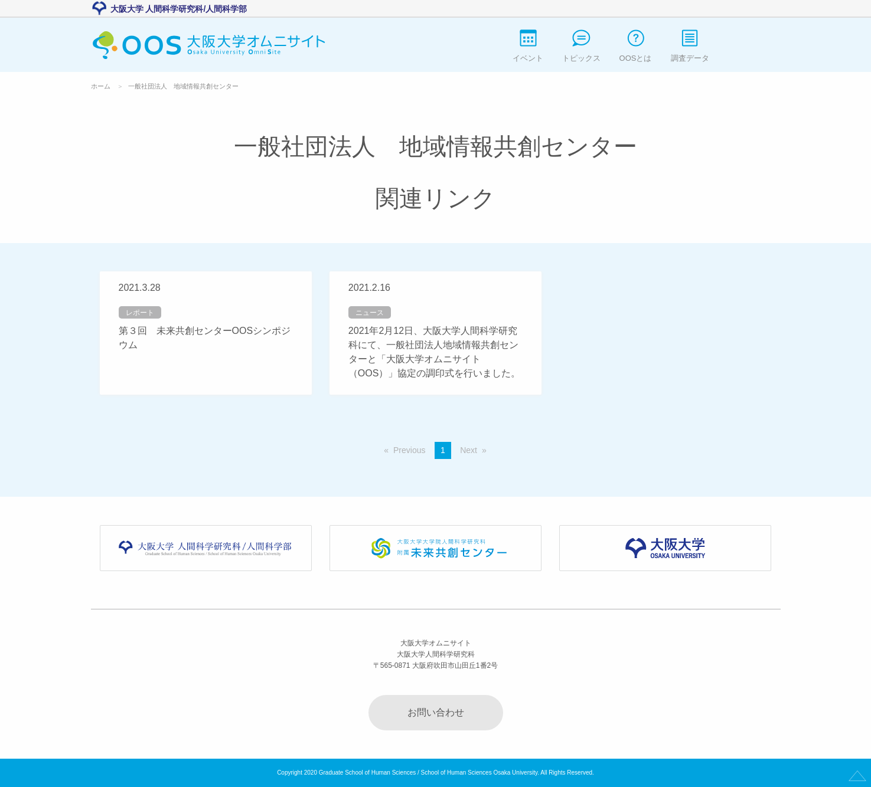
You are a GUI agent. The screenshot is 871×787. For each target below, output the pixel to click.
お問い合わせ (435, 712)
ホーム (100, 86)
